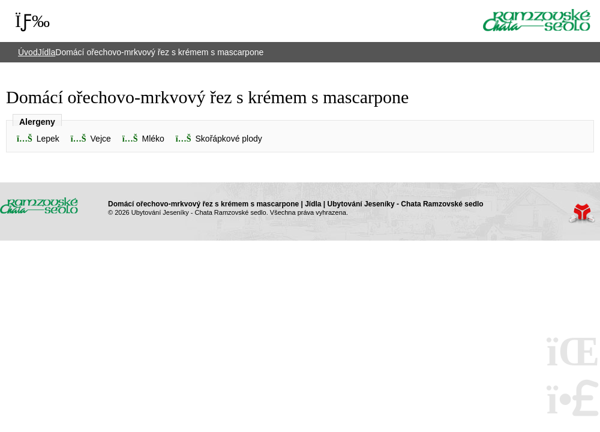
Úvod (537, 20)
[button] (143, 139)
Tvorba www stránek (581, 213)
